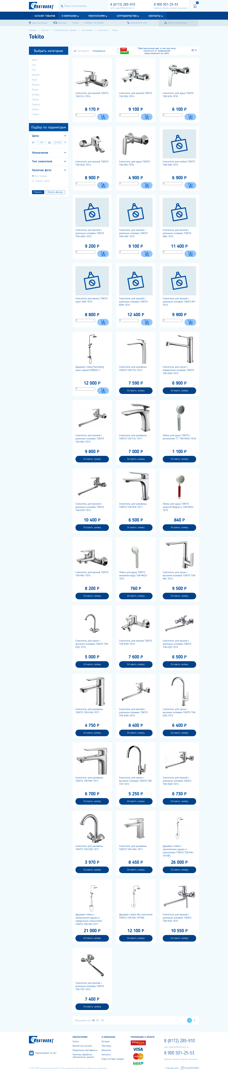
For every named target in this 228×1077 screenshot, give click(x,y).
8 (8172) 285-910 (122, 4)
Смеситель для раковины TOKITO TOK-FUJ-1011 (133, 437)
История (105, 1041)
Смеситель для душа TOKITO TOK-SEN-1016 (178, 95)
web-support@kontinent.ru (122, 8)
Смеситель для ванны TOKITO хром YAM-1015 (91, 300)
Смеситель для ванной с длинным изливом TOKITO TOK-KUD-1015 (177, 917)
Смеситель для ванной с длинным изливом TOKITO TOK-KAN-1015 (133, 712)
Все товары (41, 176)
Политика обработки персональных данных (83, 1056)
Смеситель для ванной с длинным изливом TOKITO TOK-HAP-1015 (133, 233)
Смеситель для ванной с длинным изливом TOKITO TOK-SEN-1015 (89, 507)
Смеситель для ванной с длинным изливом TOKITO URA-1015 (177, 233)
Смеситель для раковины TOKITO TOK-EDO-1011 (89, 848)
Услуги (76, 1041)
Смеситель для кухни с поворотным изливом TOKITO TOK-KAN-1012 (178, 370)
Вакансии (106, 1050)
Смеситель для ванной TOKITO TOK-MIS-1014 (91, 574)
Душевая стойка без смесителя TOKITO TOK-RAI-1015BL (135, 916)
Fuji (34, 70)
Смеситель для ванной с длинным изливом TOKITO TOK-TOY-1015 (89, 986)
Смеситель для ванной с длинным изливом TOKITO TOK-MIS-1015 (89, 438)
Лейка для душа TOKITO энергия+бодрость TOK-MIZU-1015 (178, 507)
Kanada (36, 75)
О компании (69, 16)
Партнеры (106, 1046)
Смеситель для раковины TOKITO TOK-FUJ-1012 (133, 369)
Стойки (35, 114)
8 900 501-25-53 (166, 4)
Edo (34, 65)
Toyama (36, 104)
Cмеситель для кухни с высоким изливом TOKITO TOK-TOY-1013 (135, 780)
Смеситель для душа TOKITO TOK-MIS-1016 (134, 163)
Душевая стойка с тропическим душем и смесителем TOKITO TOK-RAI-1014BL (178, 851)
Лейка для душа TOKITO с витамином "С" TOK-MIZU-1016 (179, 437)
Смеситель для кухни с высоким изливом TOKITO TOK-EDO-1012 (92, 644)
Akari (34, 60)
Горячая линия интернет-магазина (170, 8)
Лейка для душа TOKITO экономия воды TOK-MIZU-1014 (133, 575)
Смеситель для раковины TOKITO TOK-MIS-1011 (89, 779)
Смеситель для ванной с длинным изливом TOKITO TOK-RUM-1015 (177, 780)
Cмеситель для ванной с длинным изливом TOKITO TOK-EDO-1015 (177, 644)
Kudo (34, 79)
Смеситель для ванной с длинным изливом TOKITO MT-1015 (179, 301)
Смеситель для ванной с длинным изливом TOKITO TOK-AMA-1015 (89, 233)
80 (97, 1020)
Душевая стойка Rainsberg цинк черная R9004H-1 (89, 369)
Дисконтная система (82, 1046)
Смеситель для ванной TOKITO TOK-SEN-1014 (135, 95)
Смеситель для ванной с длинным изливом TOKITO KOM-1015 (133, 301)
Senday (35, 94)
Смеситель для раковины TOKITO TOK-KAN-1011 (89, 711)
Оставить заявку (136, 390)
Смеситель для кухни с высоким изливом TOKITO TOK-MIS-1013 (179, 575)
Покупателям (96, 16)
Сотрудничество (127, 16)
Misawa (36, 84)
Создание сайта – (172, 1068)
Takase (35, 99)
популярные (98, 51)
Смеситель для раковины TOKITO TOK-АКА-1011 (133, 848)
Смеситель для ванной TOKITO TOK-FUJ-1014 (91, 95)
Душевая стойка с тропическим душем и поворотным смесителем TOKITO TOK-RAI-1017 (88, 919)
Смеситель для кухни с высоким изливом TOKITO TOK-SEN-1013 (179, 712)
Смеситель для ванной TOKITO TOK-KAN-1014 (135, 642)
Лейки (35, 109)
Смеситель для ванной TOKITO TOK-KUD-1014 (91, 163)
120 (102, 1020)
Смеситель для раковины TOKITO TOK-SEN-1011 (133, 505)
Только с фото (42, 181)
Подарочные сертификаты (85, 1050)
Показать (38, 192)
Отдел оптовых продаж (113, 1059)
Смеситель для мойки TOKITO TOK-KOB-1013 (179, 163)
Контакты (155, 16)
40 (93, 1020)
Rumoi (35, 89)
